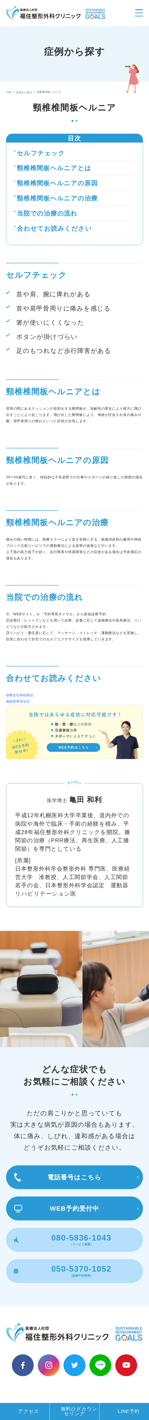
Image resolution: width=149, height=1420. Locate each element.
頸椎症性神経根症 (19, 695)
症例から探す (24, 92)
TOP (9, 92)
